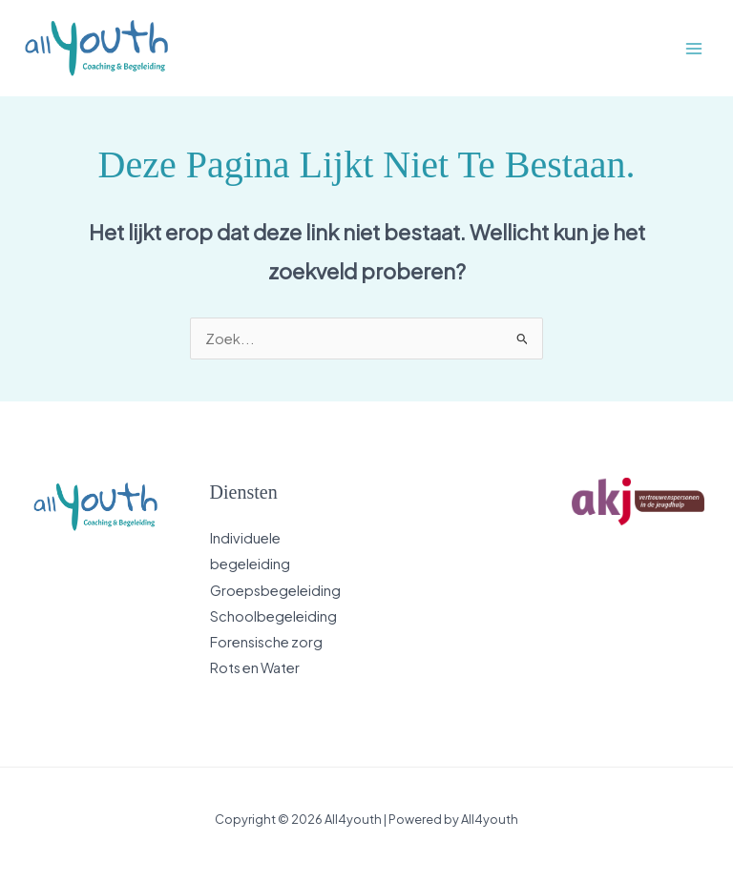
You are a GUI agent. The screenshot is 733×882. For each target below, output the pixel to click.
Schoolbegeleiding (273, 616)
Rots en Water (255, 667)
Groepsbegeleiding (275, 590)
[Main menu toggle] (694, 49)
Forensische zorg (266, 641)
